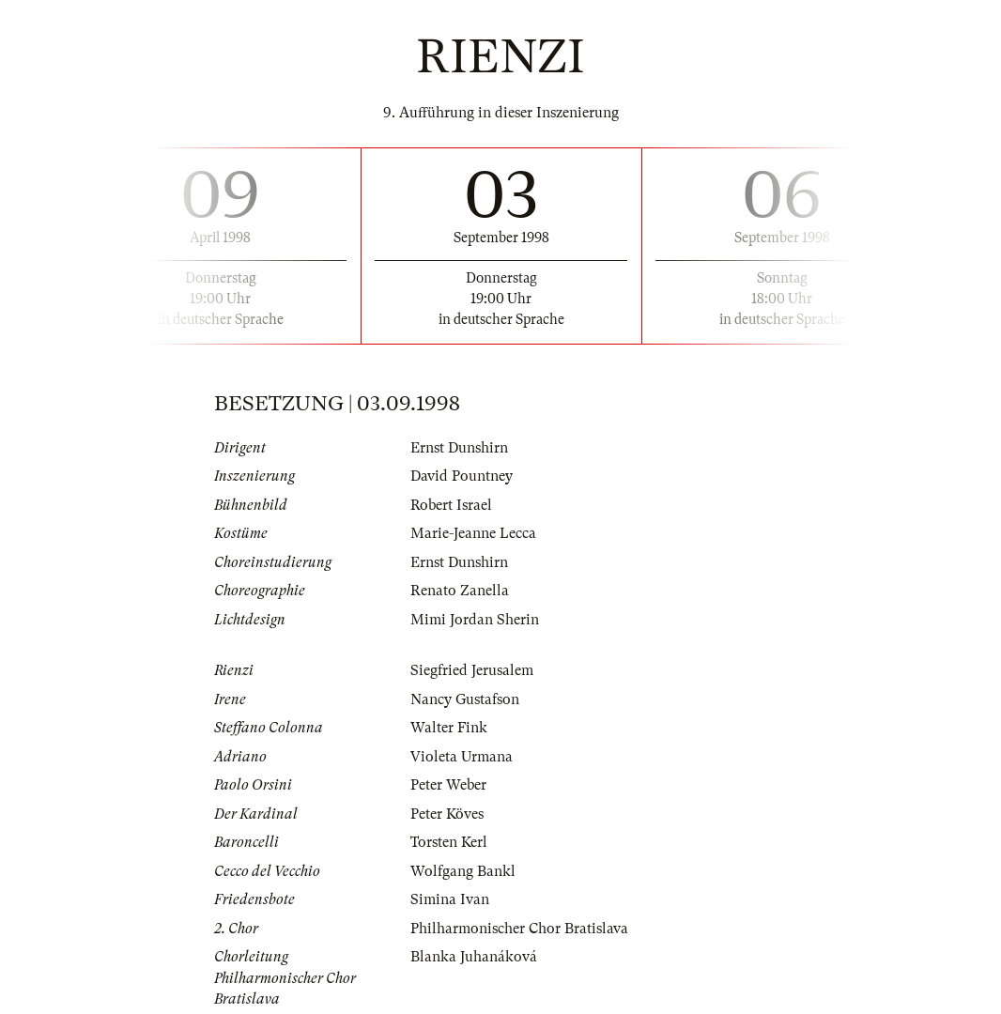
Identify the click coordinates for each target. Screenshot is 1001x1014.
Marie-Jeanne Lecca (473, 533)
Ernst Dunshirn (459, 447)
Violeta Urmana (461, 756)
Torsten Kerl (448, 842)
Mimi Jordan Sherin (474, 619)
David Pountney (461, 476)
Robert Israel (451, 505)
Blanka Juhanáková (473, 956)
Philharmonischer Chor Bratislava (519, 928)
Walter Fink (448, 727)
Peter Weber (448, 784)
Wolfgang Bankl (463, 871)
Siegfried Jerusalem (471, 670)
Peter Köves (447, 814)
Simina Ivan (449, 899)
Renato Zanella (459, 590)
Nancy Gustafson (464, 699)
